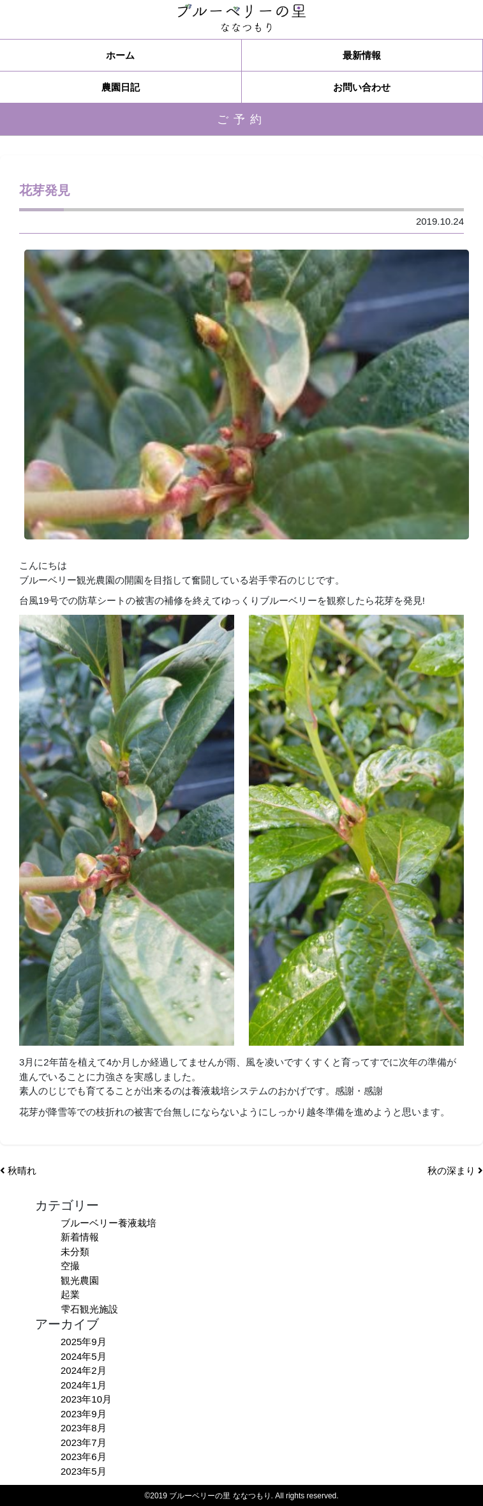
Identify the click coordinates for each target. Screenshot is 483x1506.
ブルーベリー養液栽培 (108, 1222)
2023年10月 (86, 1399)
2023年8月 (84, 1427)
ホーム (120, 55)
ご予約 (242, 119)
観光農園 (80, 1280)
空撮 (70, 1265)
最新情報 (362, 55)
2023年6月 (84, 1456)
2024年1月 (84, 1385)
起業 (70, 1294)
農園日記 (120, 87)
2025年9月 (84, 1341)
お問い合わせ (361, 87)
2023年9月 (84, 1413)
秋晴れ (18, 1170)
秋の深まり (455, 1170)
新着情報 (80, 1236)
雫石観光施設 (89, 1309)
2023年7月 (84, 1442)
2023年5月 (84, 1471)
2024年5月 (84, 1356)
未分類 (75, 1251)
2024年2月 (84, 1370)
